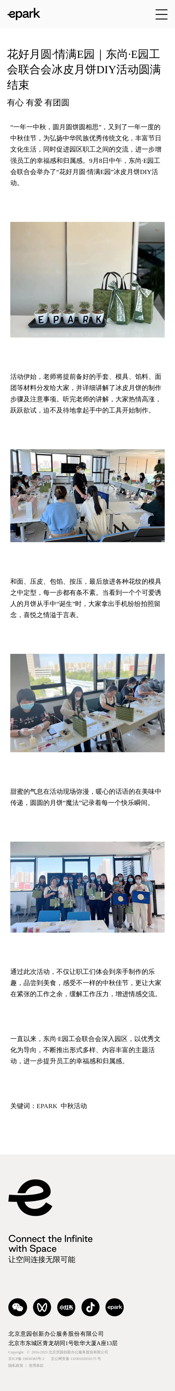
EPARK (47, 1105)
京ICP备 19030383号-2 (54, 1359)
